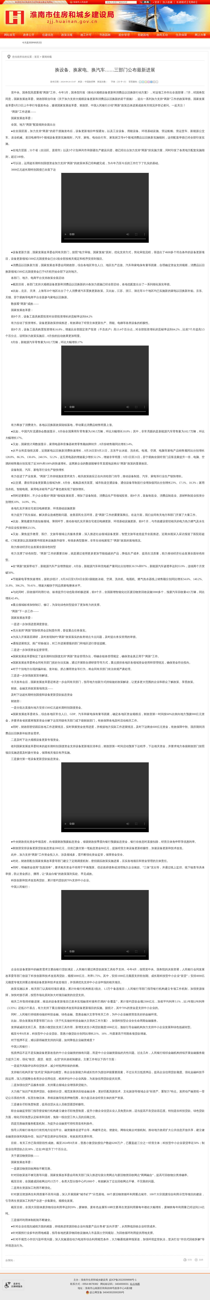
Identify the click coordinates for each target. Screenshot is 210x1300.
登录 (157, 2)
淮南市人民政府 (80, 2)
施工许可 (86, 34)
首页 (36, 56)
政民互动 (162, 34)
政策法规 (66, 34)
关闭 (201, 1260)
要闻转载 (47, 56)
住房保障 (181, 34)
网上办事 (200, 34)
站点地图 (135, 1284)
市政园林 (105, 34)
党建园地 (143, 34)
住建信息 (47, 34)
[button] (181, 3)
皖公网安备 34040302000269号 (105, 1292)
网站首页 (9, 34)
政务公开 (28, 34)
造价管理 (124, 34)
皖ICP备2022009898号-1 (122, 1279)
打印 (190, 1260)
